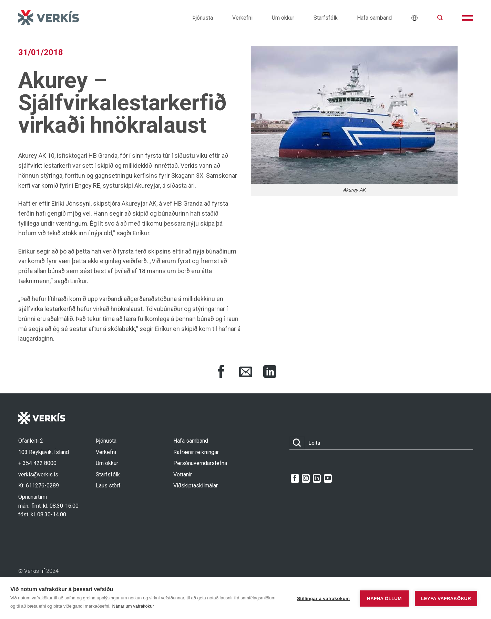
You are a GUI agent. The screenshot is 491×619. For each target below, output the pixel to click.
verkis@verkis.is (38, 474)
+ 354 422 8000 (37, 463)
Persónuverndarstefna (200, 463)
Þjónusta (202, 17)
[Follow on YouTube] (328, 478)
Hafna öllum (382, 598)
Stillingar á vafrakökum (321, 598)
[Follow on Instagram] (306, 478)
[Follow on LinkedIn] (317, 478)
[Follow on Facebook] (295, 478)
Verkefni (242, 17)
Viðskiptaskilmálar (195, 485)
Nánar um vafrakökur (169, 606)
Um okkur (283, 17)
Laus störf (108, 485)
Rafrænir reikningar (196, 452)
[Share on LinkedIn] (269, 372)
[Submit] (297, 443)
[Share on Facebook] (221, 372)
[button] (440, 17)
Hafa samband (374, 17)
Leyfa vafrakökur (446, 598)
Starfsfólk (326, 17)
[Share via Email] (245, 372)
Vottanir (182, 474)
